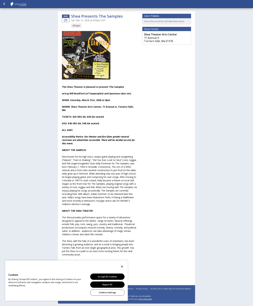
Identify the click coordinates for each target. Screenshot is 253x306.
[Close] (122, 266)
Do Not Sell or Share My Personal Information (170, 288)
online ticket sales (145, 299)
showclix (26, 4)
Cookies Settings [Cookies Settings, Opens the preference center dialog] (107, 292)
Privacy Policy (142, 288)
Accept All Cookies (107, 276)
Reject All (107, 284)
